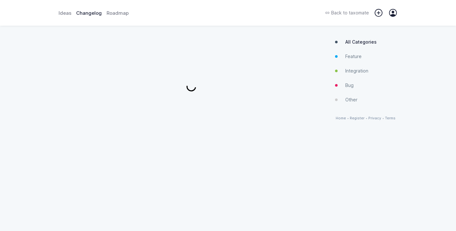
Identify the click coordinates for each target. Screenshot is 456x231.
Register (357, 118)
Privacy (374, 118)
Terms (390, 118)
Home (341, 118)
